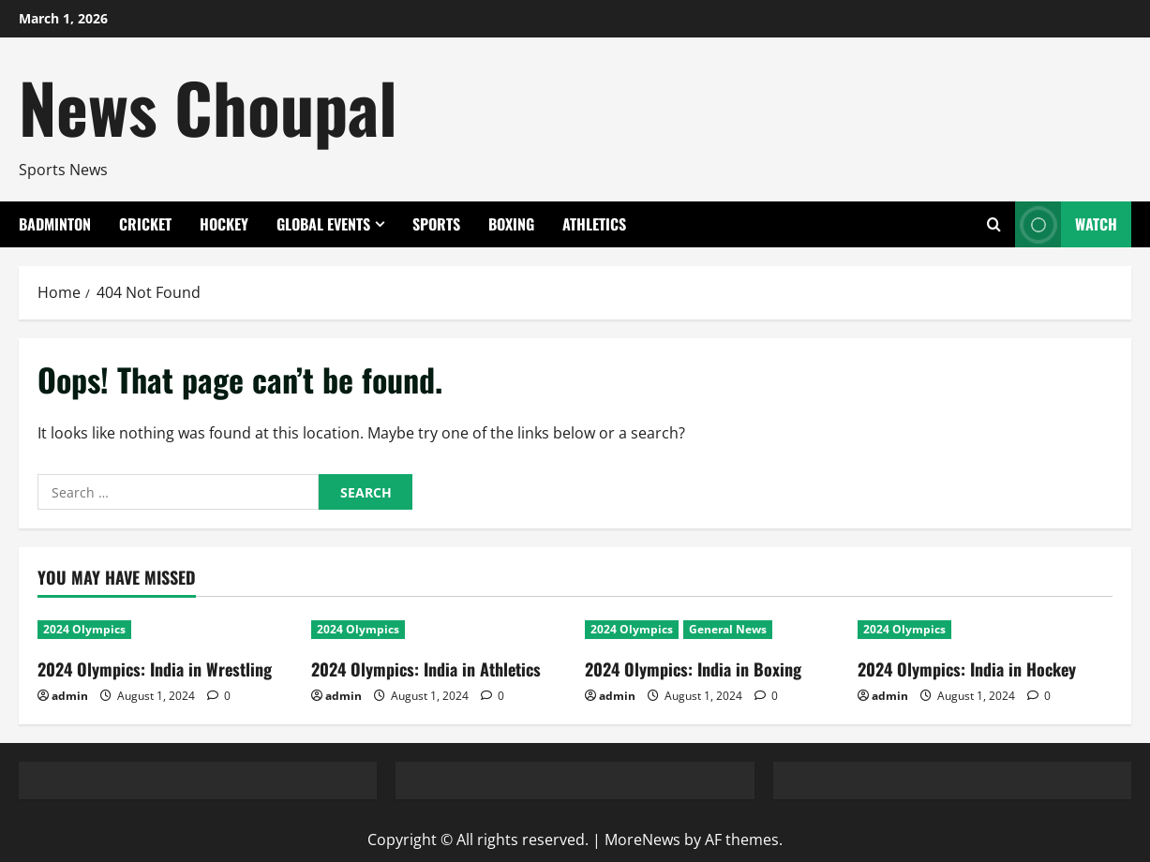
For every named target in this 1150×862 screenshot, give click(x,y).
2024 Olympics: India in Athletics (426, 669)
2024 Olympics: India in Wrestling (154, 669)
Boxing (511, 224)
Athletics (594, 224)
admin (70, 696)
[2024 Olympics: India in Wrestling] (164, 630)
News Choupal (208, 106)
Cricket (145, 224)
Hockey (224, 224)
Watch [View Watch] (1066, 224)
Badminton (55, 224)
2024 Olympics (84, 629)
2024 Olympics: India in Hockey (967, 669)
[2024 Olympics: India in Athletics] (438, 630)
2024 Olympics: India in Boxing (693, 669)
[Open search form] (994, 225)
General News (728, 629)
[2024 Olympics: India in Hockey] (985, 630)
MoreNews (642, 839)
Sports (436, 224)
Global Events (323, 224)
